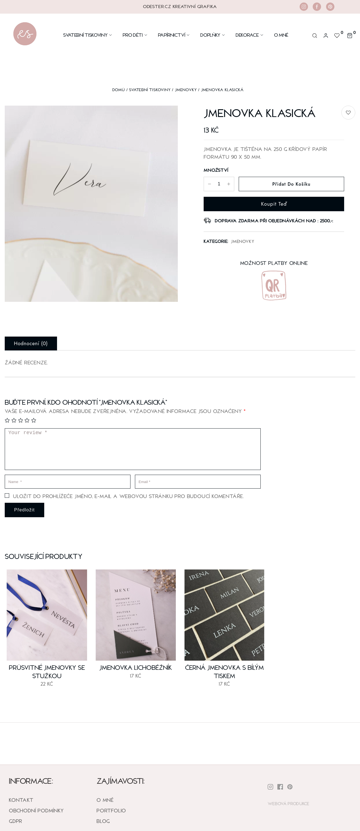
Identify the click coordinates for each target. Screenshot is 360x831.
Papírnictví (174, 35)
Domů (118, 89)
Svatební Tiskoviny (88, 35)
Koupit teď (274, 204)
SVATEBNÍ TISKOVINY (150, 89)
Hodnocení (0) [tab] (31, 343)
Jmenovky (186, 89)
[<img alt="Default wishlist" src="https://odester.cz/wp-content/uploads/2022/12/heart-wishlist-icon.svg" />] (337, 35)
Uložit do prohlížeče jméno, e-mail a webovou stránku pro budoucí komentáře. (128, 496)
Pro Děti (135, 35)
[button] (348, 113)
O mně (281, 35)
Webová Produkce (288, 803)
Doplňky (213, 35)
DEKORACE (250, 35)
